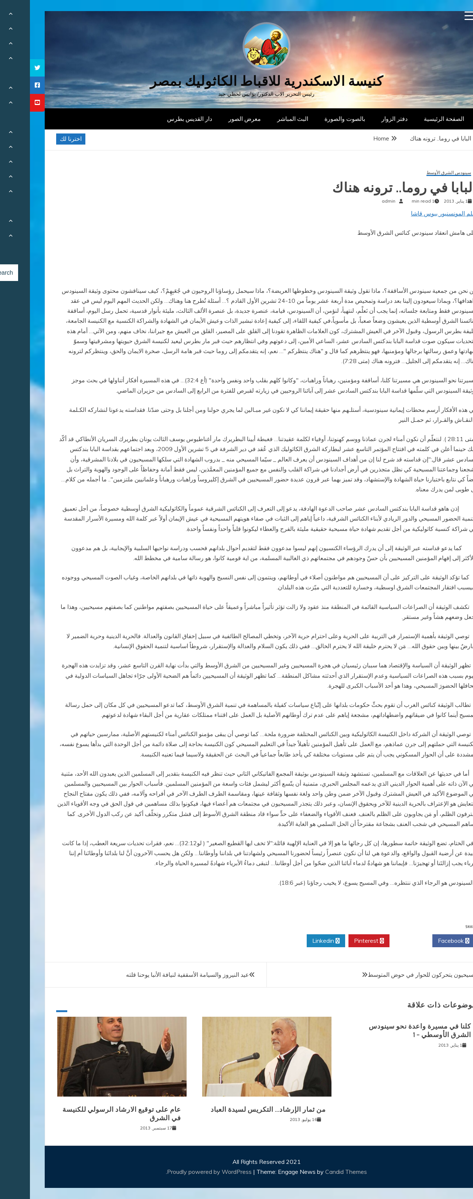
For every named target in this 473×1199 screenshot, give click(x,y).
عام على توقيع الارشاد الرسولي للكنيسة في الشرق (92, 1113)
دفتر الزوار (364, 118)
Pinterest (339, 941)
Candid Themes (316, 1171)
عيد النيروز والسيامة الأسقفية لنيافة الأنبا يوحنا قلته (157, 974)
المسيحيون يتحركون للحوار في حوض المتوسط (394, 974)
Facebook (423, 941)
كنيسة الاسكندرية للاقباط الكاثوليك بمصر (236, 81)
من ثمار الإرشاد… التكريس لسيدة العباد (238, 1109)
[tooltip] (7, 68)
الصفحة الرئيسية (414, 118)
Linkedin (296, 941)
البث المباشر (262, 118)
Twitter (381, 941)
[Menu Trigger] (439, 16)
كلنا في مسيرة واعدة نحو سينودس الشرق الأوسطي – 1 (390, 1030)
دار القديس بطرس (159, 118)
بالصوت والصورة (315, 118)
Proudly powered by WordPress (180, 1171)
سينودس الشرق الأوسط (419, 172)
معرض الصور (214, 118)
